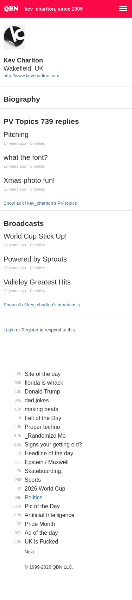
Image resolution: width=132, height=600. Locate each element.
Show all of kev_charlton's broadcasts (42, 304)
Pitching (16, 134)
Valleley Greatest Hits (37, 282)
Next (29, 552)
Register (29, 329)
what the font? (26, 157)
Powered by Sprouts (35, 259)
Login (9, 329)
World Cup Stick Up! (35, 236)
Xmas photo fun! (29, 180)
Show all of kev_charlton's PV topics (40, 203)
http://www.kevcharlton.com (31, 75)
